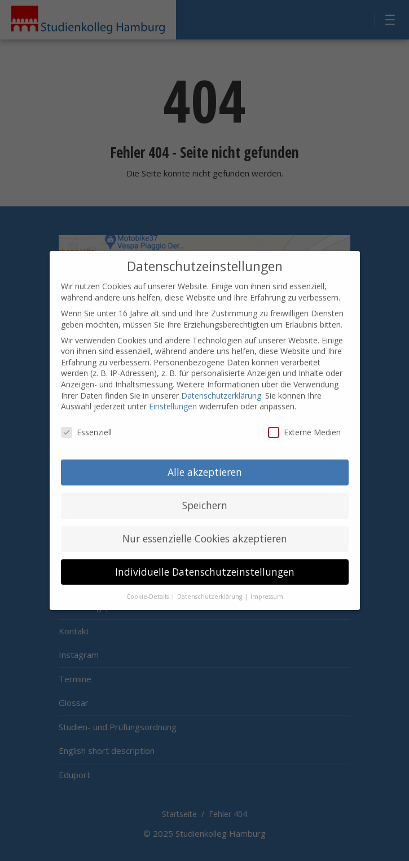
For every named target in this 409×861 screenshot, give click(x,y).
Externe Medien (304, 423)
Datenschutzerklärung (221, 386)
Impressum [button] (266, 587)
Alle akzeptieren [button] (205, 463)
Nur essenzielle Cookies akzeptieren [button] (204, 529)
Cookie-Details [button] (148, 587)
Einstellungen (173, 397)
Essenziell (86, 423)
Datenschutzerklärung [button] (210, 587)
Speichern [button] (204, 496)
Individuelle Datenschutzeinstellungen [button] (204, 562)
